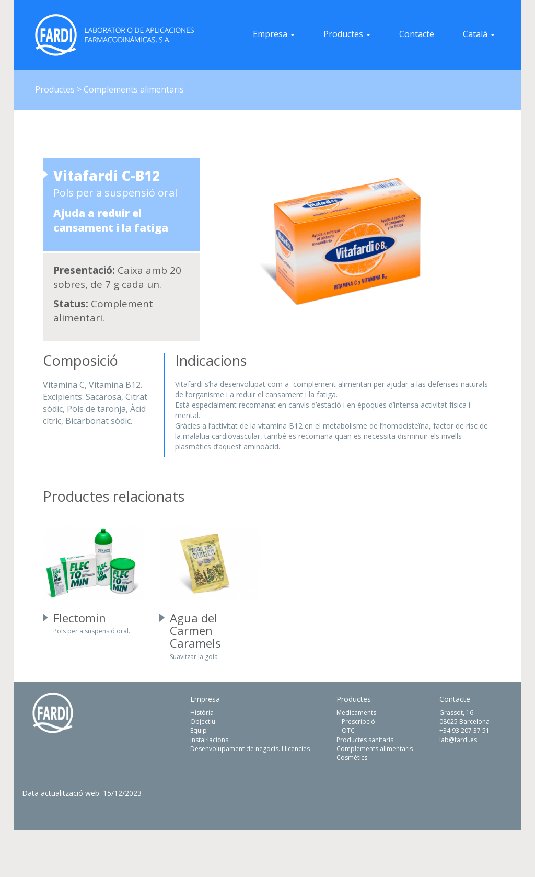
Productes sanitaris (364, 739)
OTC (348, 730)
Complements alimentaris (374, 748)
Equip (198, 730)
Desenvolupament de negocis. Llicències (250, 748)
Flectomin (79, 618)
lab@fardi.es (458, 739)
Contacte (416, 34)
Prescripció (358, 721)
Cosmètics (351, 757)
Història (202, 712)
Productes (346, 34)
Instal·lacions (209, 739)
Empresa (274, 34)
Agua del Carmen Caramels (195, 630)
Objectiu (202, 721)
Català (479, 34)
